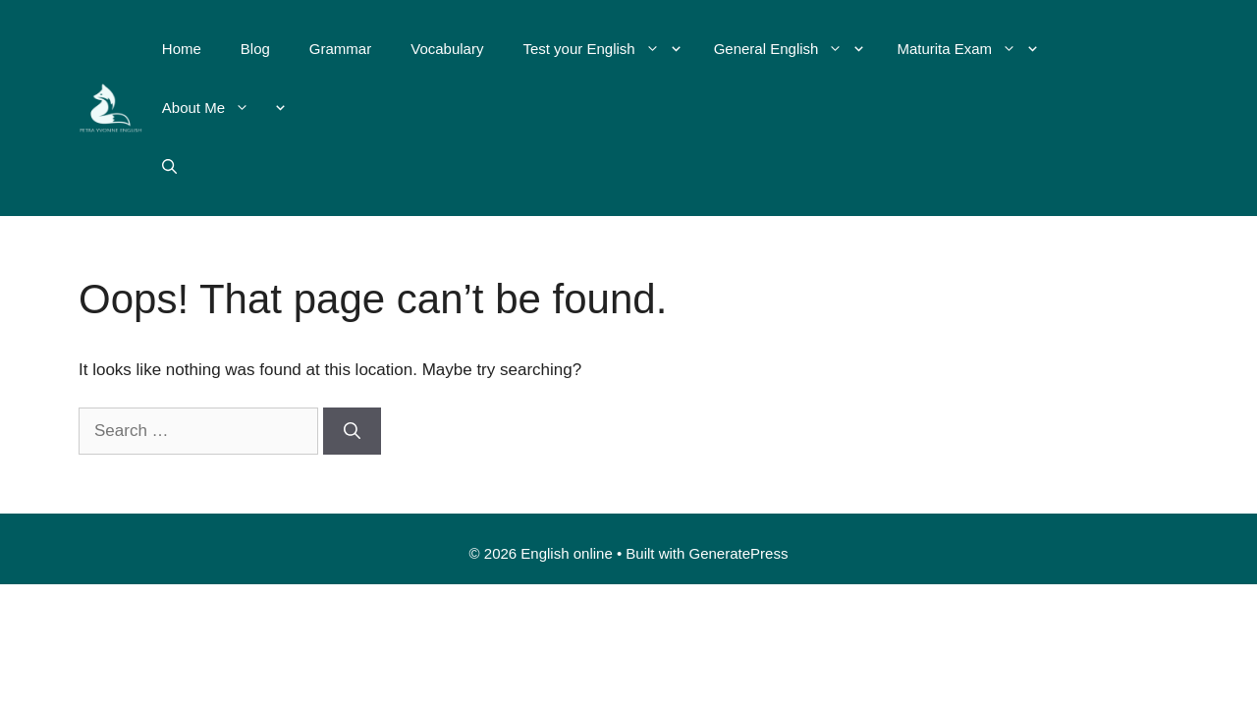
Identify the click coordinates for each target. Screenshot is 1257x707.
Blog (255, 48)
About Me (215, 108)
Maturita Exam (966, 49)
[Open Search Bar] (169, 166)
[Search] (352, 431)
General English (788, 49)
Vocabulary (446, 48)
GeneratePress (739, 553)
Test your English (600, 49)
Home (181, 48)
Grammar (340, 48)
